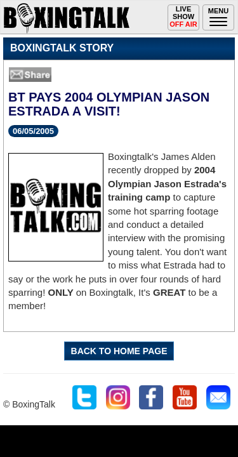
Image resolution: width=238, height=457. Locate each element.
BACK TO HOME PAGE (119, 351)
